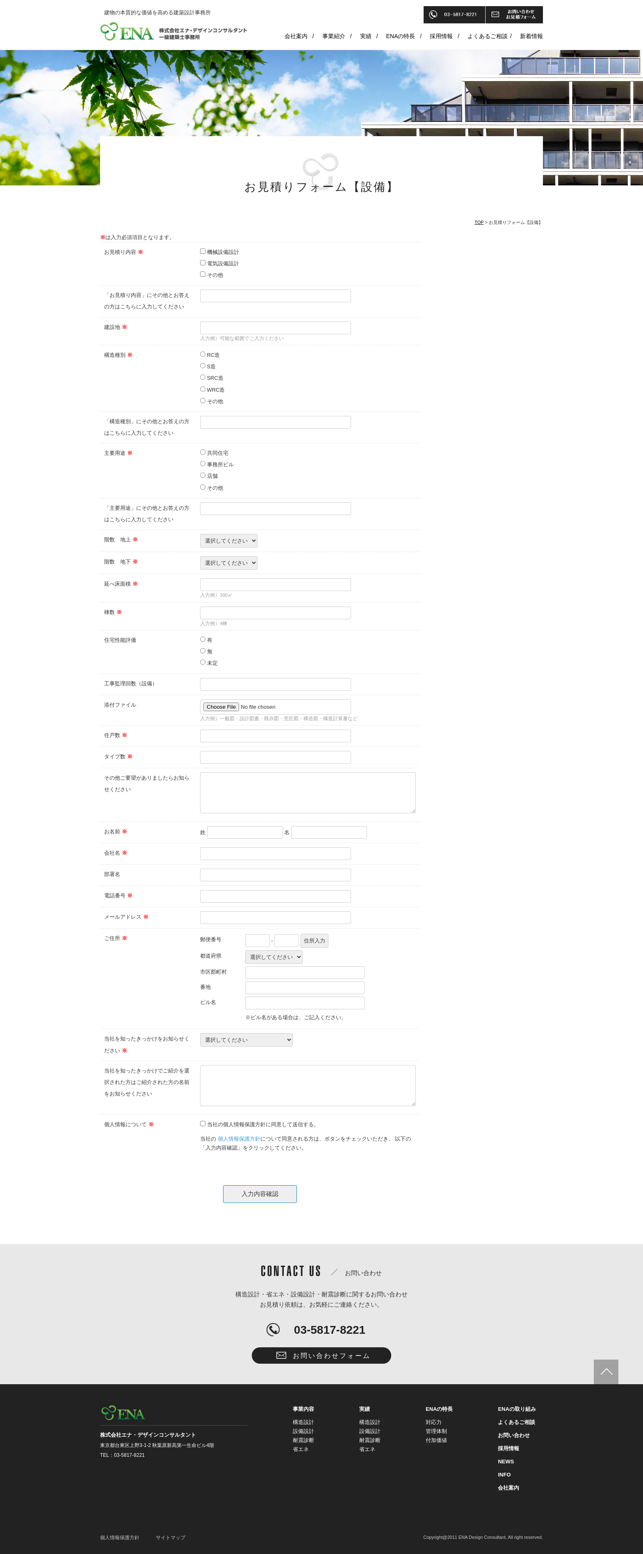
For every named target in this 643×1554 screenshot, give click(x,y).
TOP (478, 222)
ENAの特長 (400, 36)
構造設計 (303, 1422)
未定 (212, 663)
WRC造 (216, 390)
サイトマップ (170, 1537)
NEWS (506, 1461)
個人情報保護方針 (239, 1139)
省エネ (301, 1449)
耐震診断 (303, 1440)
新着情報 (531, 36)
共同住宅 (217, 453)
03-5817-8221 (329, 1330)
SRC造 (215, 378)
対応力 (434, 1422)
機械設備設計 (223, 252)
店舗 (212, 476)
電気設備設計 (223, 263)
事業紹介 (333, 36)
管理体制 (436, 1431)
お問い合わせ (514, 1435)
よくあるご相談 (487, 36)
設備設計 (303, 1431)
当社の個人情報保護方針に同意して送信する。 (263, 1124)
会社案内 (296, 36)
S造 (211, 366)
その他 (215, 275)
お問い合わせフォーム (332, 1355)
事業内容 (303, 1409)
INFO (504, 1475)
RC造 (213, 355)
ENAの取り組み (517, 1409)
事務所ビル (220, 464)
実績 (366, 36)
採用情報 (441, 36)
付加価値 (436, 1440)
